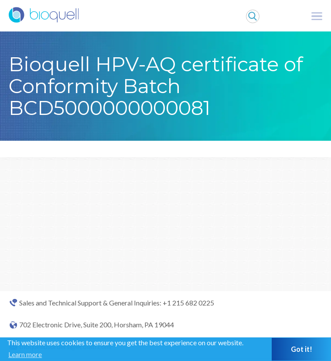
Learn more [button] (25, 354)
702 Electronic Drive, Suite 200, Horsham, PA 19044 (96, 325)
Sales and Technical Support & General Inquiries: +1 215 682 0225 (116, 303)
